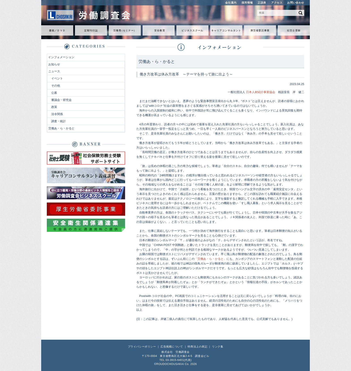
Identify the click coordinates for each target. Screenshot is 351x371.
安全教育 (159, 30)
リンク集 (217, 346)
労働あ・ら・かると (61, 128)
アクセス (276, 2)
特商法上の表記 (197, 346)
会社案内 (230, 2)
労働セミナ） (124, 30)
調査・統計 (58, 121)
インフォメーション (61, 57)
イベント (57, 78)
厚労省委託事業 (260, 30)
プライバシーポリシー (142, 346)
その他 (55, 85)
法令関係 (57, 114)
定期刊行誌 (91, 30)
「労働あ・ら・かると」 (211, 258)
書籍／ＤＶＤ (57, 30)
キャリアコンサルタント (226, 30)
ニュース (54, 71)
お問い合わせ (295, 2)
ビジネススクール (192, 30)
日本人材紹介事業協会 (260, 92)
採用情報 (247, 2)
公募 (54, 92)
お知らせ (54, 64)
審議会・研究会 (61, 100)
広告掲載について (172, 346)
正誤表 (262, 2)
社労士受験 (294, 30)
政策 (54, 107)
